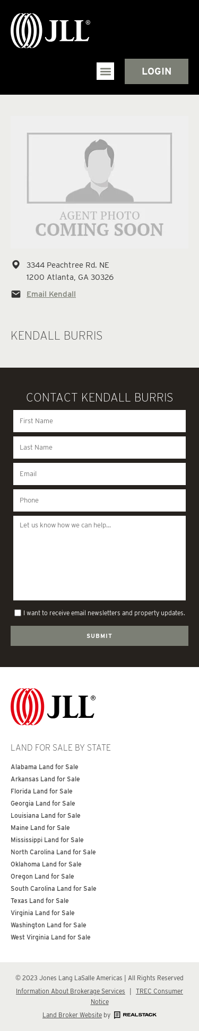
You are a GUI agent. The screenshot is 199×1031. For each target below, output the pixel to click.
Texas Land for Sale (40, 901)
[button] (105, 71)
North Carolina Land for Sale (53, 852)
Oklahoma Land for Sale (46, 864)
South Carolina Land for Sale (54, 888)
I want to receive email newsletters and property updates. (104, 613)
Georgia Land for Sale (43, 803)
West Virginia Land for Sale (51, 937)
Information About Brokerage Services (70, 991)
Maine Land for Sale (40, 828)
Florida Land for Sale (42, 791)
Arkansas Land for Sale (45, 779)
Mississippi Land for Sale (47, 840)
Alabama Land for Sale (45, 767)
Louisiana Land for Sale (46, 815)
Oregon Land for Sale (42, 876)
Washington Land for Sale (48, 925)
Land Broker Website (72, 1015)
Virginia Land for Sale (43, 913)
